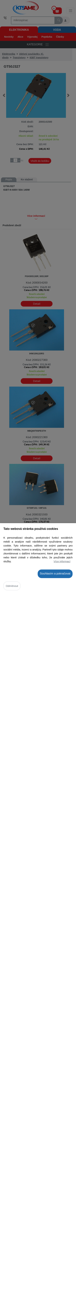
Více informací (62, 561)
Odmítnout (12, 585)
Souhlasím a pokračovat (55, 573)
